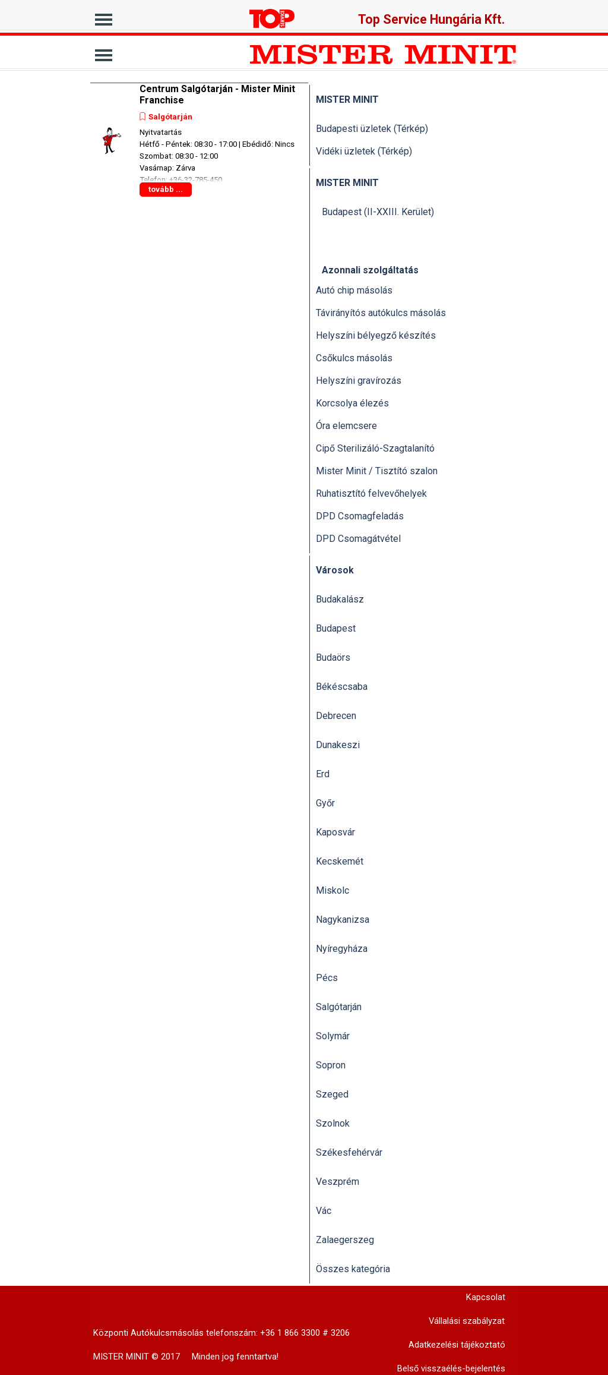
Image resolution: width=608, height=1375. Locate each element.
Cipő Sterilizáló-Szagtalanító (375, 448)
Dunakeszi (338, 744)
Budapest (336, 628)
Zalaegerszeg (345, 1239)
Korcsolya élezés (352, 403)
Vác (323, 1210)
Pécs (327, 977)
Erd (323, 774)
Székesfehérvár (349, 1152)
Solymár (333, 1036)
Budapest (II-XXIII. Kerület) (378, 211)
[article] (199, 140)
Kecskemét (339, 861)
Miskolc (332, 890)
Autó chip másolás (354, 290)
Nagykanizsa (342, 919)
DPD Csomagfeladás (360, 516)
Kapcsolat (485, 1297)
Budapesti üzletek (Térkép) (372, 128)
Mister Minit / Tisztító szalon (377, 471)
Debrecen (336, 715)
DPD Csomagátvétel (358, 538)
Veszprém (337, 1181)
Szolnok (333, 1123)
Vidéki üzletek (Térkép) (364, 151)
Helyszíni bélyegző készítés (376, 335)
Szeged (332, 1094)
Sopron (331, 1065)
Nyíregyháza (342, 948)
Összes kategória (353, 1269)
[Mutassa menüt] (103, 16)
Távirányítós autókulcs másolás (381, 312)
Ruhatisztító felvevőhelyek (371, 493)
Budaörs (333, 657)
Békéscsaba (342, 686)
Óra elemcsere (346, 425)
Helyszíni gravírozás (358, 380)
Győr (325, 803)
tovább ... (165, 189)
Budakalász (340, 599)
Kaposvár (335, 832)
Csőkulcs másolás (354, 358)
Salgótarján (170, 116)
